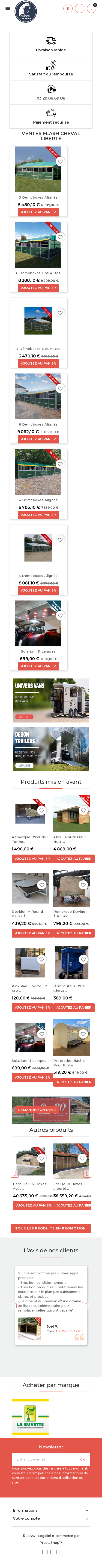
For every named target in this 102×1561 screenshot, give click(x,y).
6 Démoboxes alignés (38, 424)
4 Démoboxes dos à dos (38, 349)
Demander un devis (37, 1110)
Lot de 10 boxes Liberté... (67, 1186)
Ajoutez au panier (38, 212)
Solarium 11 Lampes (38, 651)
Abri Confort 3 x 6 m (70, 1331)
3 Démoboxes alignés (38, 197)
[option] (51, 25)
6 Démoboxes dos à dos (38, 273)
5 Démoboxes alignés (38, 576)
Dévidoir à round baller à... (27, 914)
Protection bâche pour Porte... (69, 1063)
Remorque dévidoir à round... (70, 914)
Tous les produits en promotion (50, 1228)
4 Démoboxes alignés (38, 500)
